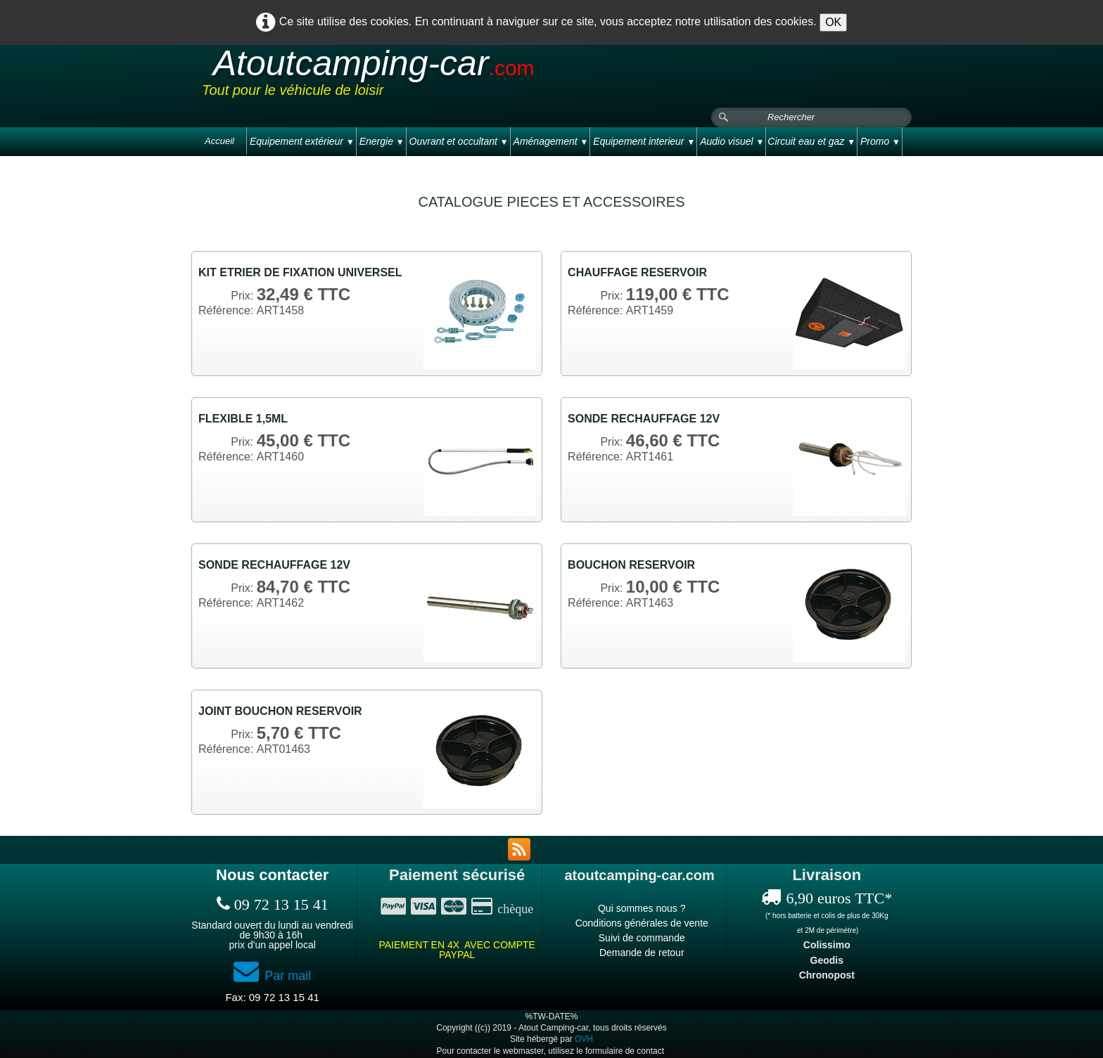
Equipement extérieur (302, 141)
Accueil (219, 141)
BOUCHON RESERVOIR (631, 565)
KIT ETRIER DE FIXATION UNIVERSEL (300, 272)
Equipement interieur (644, 141)
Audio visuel (732, 141)
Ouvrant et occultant (459, 141)
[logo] (468, 76)
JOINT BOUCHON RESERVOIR (280, 711)
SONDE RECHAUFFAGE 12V (644, 419)
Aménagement (551, 141)
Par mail (272, 976)
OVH (584, 1039)
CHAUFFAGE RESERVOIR (637, 272)
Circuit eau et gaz (811, 141)
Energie (381, 141)
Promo (880, 141)
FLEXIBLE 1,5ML (243, 419)
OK (833, 22)
